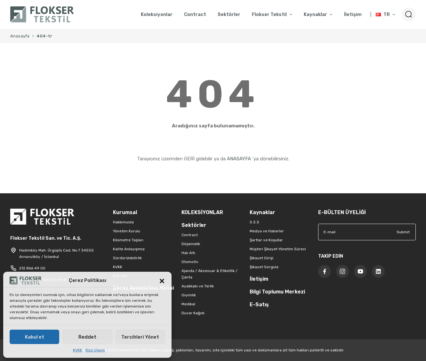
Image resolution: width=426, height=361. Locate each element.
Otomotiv (189, 262)
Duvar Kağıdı (193, 313)
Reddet (87, 337)
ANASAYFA (239, 159)
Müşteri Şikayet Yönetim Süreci (278, 249)
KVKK (77, 350)
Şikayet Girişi (261, 258)
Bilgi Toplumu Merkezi (277, 292)
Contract (189, 235)
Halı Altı (188, 253)
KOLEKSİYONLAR (202, 212)
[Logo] (42, 14)
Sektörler (193, 225)
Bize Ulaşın (95, 350)
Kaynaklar (262, 212)
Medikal (188, 304)
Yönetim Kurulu (126, 231)
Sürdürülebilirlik (127, 258)
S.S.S (254, 222)
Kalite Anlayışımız (129, 249)
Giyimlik (188, 295)
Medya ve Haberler (267, 231)
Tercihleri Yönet (140, 337)
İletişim (259, 279)
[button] (162, 280)
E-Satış (259, 304)
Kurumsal (125, 212)
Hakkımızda (123, 222)
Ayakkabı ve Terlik (197, 286)
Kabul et (34, 337)
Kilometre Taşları (128, 240)
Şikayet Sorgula (264, 267)
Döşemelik (190, 244)
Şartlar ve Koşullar (266, 240)
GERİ (189, 159)
